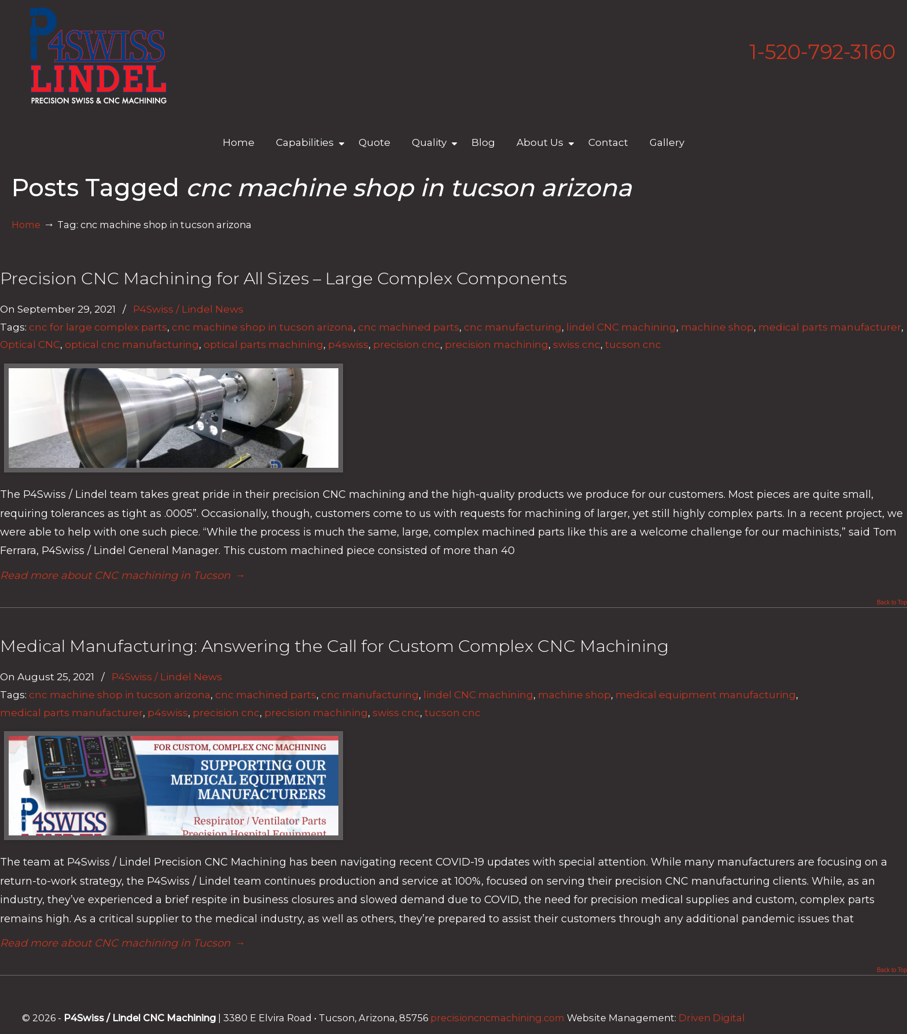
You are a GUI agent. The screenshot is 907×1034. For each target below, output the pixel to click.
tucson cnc (633, 344)
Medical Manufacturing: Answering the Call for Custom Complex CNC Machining (334, 646)
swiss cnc (576, 344)
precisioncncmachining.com (497, 1018)
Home (26, 224)
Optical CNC (30, 344)
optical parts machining (263, 344)
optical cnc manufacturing (132, 344)
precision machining (496, 344)
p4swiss (348, 344)
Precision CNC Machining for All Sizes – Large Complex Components (283, 278)
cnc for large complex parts (98, 327)
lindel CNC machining (621, 327)
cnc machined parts (408, 327)
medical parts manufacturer (829, 327)
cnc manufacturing (513, 327)
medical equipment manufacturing (705, 694)
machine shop (717, 327)
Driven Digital (712, 1018)
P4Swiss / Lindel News (188, 309)
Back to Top (892, 603)
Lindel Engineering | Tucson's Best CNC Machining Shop (98, 55)
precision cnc (406, 344)
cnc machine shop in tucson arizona (262, 327)
